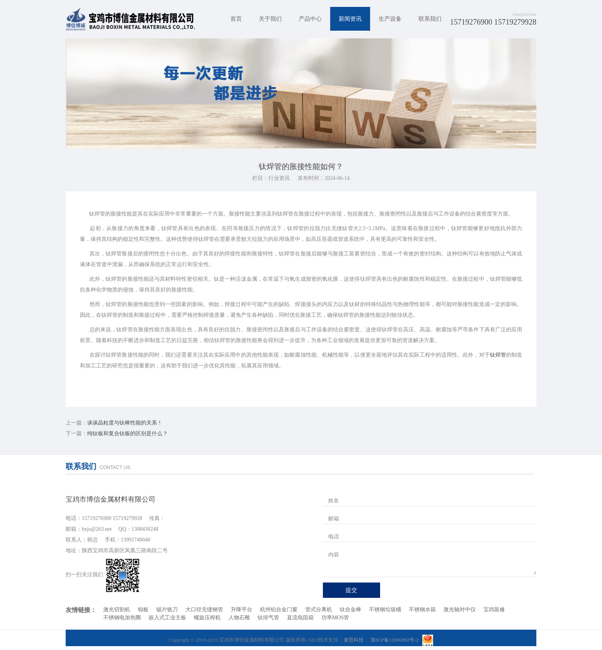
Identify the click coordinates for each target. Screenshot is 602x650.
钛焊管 (498, 355)
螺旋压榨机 (207, 617)
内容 (333, 555)
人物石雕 (239, 617)
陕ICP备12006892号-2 (394, 640)
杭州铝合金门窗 (279, 609)
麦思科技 (354, 640)
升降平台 (241, 609)
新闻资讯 (350, 19)
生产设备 (390, 19)
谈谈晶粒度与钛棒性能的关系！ (124, 423)
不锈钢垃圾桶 (385, 609)
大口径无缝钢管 (204, 609)
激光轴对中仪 (459, 609)
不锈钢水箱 (422, 609)
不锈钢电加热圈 (122, 617)
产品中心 (310, 19)
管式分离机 (318, 609)
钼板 (143, 609)
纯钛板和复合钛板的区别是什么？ (127, 433)
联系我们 (430, 19)
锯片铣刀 (167, 609)
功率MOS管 (335, 617)
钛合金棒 (350, 609)
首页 (236, 19)
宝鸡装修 (494, 609)
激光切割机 (116, 609)
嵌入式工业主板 (167, 617)
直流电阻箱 (300, 617)
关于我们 (270, 19)
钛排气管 (268, 617)
